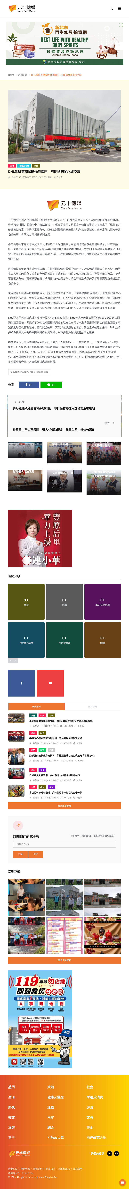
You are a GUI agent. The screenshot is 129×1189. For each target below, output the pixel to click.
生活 (12, 166)
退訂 (36, 854)
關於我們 (37, 1168)
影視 (11, 1107)
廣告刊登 (12, 1168)
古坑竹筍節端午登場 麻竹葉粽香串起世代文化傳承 (55, 792)
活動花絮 (22, 75)
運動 (50, 1107)
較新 (18, 401)
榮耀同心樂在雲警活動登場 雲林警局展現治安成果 (55, 738)
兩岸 (50, 1117)
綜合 (36, 166)
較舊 (110, 423)
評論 (51, 750)
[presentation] (10, 46)
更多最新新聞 (64, 806)
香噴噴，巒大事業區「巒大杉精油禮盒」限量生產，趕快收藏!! (53, 429)
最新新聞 (36, 707)
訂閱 (20, 854)
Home (11, 75)
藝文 (11, 1117)
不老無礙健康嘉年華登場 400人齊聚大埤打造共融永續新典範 (61, 721)
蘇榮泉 (20, 475)
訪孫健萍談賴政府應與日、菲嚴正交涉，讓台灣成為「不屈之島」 (62, 755)
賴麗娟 (36, 760)
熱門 (33, 750)
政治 (42, 750)
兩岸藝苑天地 (96, 1137)
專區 (11, 1137)
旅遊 (11, 1127)
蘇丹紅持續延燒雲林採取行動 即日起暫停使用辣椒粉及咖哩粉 (54, 408)
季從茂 (15, 177)
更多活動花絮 (64, 960)
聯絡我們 (50, 1168)
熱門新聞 (92, 707)
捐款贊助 (25, 1168)
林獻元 (20, 443)
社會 (33, 716)
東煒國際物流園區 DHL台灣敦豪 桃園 (29, 372)
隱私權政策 (64, 1168)
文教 (90, 1117)
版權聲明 (77, 1168)
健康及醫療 (55, 1097)
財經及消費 (24, 166)
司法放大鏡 (55, 1137)
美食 (42, 770)
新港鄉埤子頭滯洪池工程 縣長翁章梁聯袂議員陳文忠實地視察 (103, 472)
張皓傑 (59, 448)
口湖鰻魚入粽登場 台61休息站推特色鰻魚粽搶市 (54, 775)
